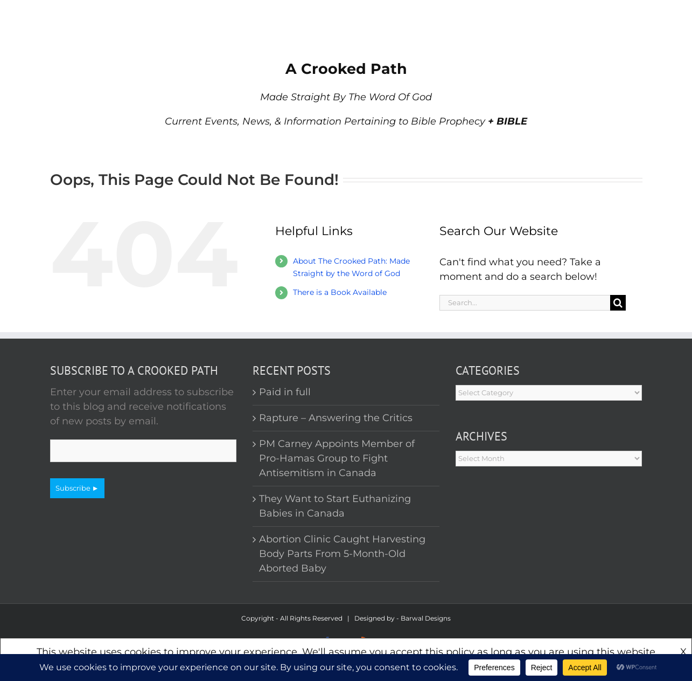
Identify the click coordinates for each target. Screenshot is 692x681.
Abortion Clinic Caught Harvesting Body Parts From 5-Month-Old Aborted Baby (342, 553)
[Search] (618, 303)
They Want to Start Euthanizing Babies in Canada (335, 506)
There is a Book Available (340, 292)
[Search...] (525, 303)
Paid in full (285, 392)
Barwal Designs (426, 618)
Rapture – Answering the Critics (336, 418)
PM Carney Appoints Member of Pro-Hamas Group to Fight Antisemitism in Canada (337, 458)
